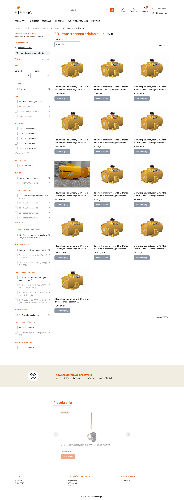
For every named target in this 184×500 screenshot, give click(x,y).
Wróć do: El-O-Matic (23, 48)
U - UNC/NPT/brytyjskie (29, 183)
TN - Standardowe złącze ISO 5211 (33, 250)
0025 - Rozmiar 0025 (27, 133)
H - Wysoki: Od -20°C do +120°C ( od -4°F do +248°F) (33, 293)
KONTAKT (19, 480)
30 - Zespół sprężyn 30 (28, 213)
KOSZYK (71, 485)
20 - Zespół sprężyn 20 (28, 208)
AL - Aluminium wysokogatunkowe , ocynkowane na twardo (33, 236)
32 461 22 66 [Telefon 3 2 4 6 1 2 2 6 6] (160, 8)
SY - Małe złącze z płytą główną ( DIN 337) (33, 256)
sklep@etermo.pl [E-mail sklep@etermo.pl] (162, 13)
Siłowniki (26, 28)
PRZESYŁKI (72, 480)
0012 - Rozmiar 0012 (27, 128)
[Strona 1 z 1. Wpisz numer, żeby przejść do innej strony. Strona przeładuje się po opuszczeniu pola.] (165, 45)
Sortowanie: (59, 39)
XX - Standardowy (26, 327)
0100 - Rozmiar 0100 (27, 148)
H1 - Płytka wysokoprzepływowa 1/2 (32, 333)
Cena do (38, 71)
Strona (159, 45)
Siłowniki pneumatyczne (41, 28)
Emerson (23, 89)
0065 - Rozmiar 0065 (27, 143)
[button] (112, 10)
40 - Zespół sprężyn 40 (28, 218)
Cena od (18, 71)
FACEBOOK (125, 480)
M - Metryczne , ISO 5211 (29, 178)
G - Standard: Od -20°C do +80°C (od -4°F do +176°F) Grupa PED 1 (33, 301)
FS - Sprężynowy (26, 106)
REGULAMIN (73, 483)
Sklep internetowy (91, 497)
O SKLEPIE (19, 483)
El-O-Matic (56, 28)
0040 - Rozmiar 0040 (27, 138)
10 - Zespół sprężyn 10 (28, 203)
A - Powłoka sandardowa (29, 315)
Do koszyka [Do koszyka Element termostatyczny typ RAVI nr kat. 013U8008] (68, 456)
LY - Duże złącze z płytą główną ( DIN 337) (33, 263)
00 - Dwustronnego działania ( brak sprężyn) (33, 196)
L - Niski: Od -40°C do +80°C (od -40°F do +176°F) (32, 278)
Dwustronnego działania (29, 111)
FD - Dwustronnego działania (31, 101)
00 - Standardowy (26, 347)
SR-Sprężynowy (25, 116)
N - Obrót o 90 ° (26, 165)
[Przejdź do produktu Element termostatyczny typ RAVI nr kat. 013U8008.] (92, 426)
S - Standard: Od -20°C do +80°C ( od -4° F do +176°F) (33, 286)
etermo (17, 28)
